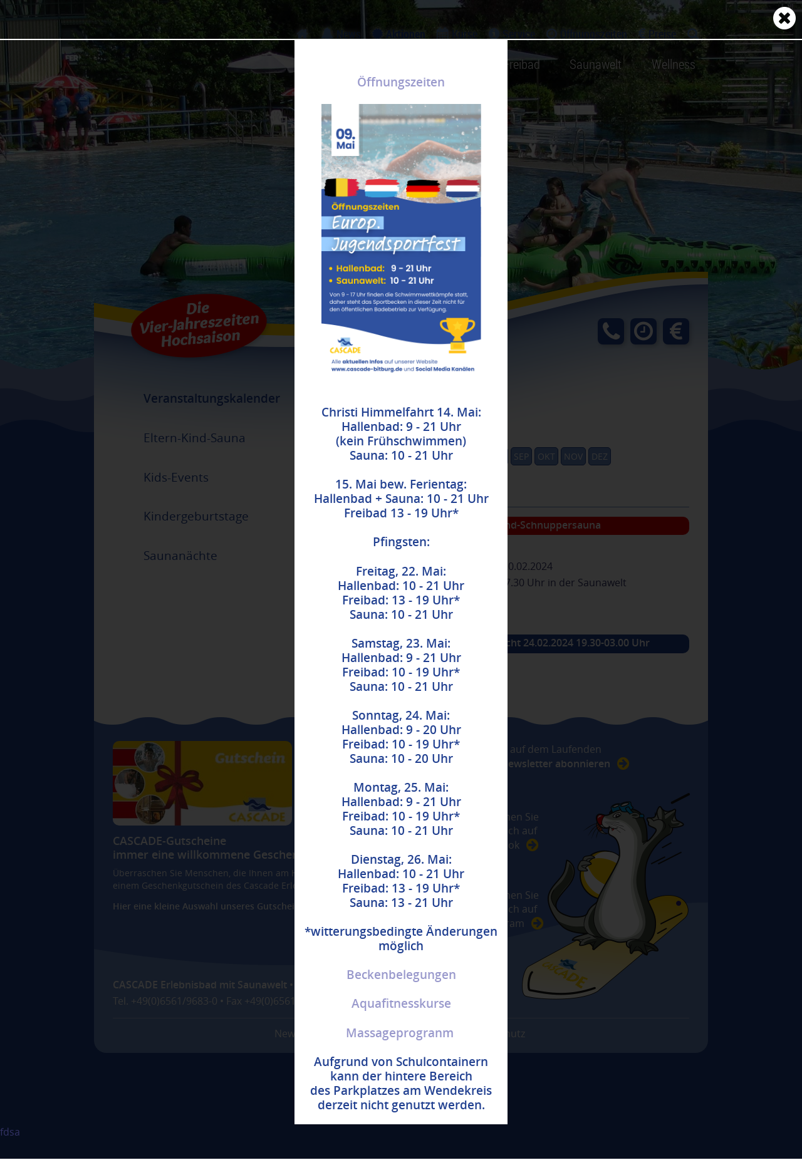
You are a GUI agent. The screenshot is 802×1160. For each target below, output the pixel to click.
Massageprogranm (400, 1033)
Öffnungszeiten (401, 82)
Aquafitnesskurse (401, 1003)
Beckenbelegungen (401, 974)
